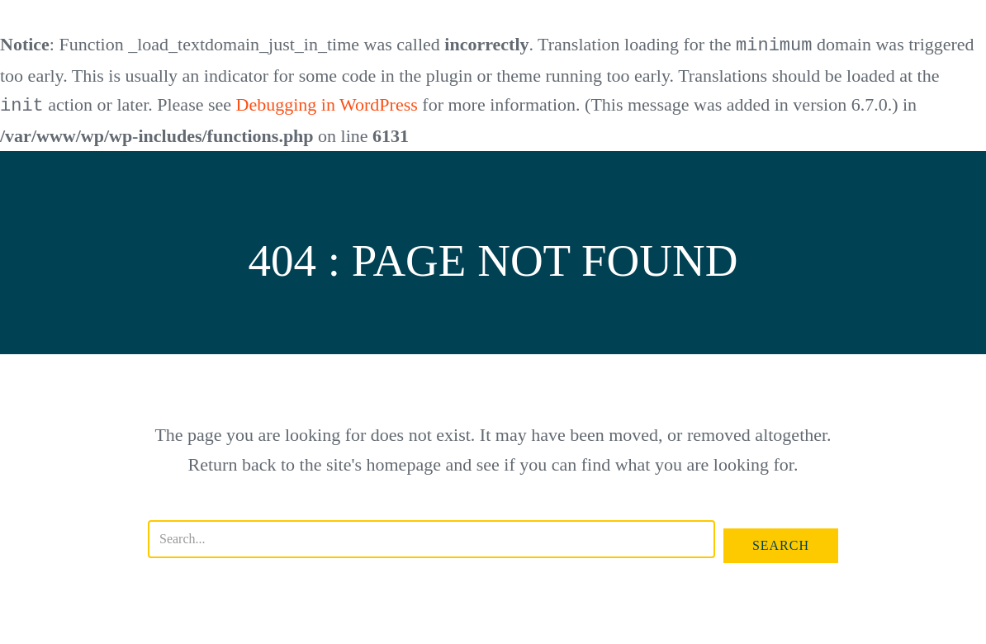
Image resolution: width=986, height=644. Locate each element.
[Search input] (431, 537)
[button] (780, 544)
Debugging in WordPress (327, 104)
